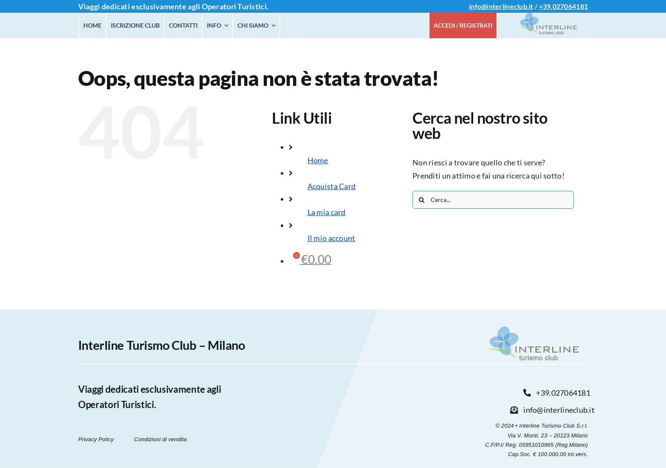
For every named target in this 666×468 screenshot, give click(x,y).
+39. (546, 6)
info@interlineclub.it (501, 6)
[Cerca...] (493, 200)
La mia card (327, 212)
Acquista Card (332, 186)
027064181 (570, 6)
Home (318, 160)
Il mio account (332, 238)
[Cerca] (421, 200)
